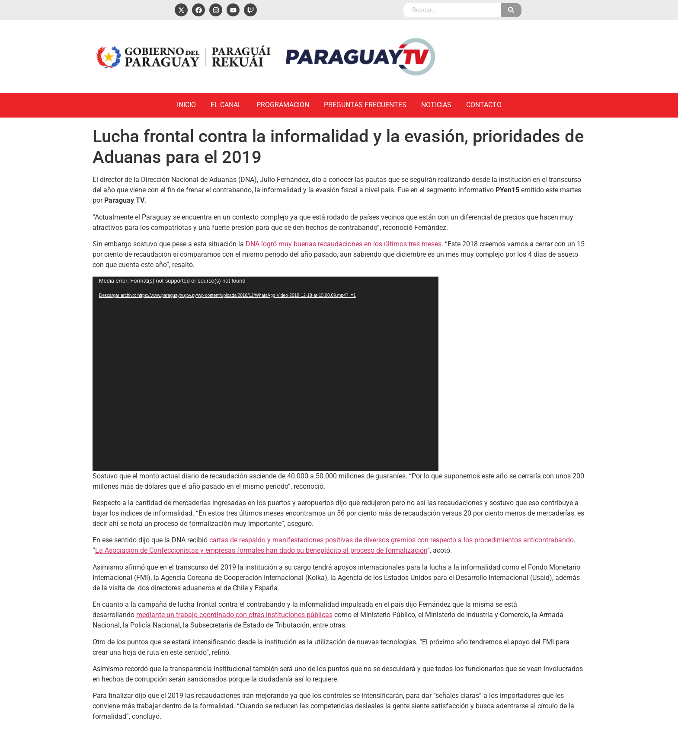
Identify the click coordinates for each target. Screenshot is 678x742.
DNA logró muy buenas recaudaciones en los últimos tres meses (343, 244)
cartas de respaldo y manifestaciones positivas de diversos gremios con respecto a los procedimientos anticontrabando (391, 540)
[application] (265, 374)
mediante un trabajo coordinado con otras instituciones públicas (234, 615)
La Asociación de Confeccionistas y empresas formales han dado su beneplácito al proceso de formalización (261, 550)
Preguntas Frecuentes (365, 105)
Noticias (436, 105)
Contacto (484, 105)
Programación (282, 105)
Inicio (186, 105)
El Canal (226, 105)
